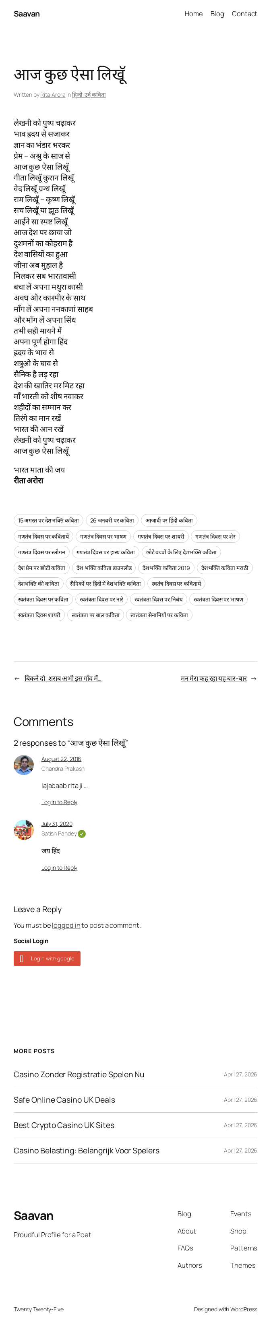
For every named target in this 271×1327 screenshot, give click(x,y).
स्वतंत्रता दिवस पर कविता (43, 599)
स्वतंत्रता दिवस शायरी (39, 615)
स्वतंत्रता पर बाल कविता (96, 615)
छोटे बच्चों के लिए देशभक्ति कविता (181, 552)
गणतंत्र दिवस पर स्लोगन (41, 552)
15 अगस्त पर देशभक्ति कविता (48, 520)
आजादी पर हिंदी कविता (169, 520)
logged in (66, 925)
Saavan (27, 13)
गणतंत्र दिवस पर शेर (215, 536)
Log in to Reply (59, 802)
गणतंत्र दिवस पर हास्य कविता (106, 552)
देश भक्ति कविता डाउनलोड (104, 568)
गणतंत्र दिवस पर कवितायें (43, 536)
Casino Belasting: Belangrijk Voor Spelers (86, 1150)
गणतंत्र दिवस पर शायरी (161, 536)
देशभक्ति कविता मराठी (224, 568)
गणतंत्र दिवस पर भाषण (103, 536)
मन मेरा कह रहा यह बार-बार (213, 678)
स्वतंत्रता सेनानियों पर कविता (159, 615)
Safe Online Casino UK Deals (64, 1099)
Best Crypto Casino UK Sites (64, 1125)
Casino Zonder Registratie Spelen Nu (79, 1074)
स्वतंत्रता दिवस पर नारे (102, 599)
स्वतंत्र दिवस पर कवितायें (176, 583)
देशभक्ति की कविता (38, 583)
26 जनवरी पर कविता (112, 520)
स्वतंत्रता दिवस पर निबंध (158, 599)
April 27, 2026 (241, 1074)
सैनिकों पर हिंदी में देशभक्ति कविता (105, 583)
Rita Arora (52, 94)
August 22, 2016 (61, 759)
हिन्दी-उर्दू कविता (89, 94)
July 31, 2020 (56, 823)
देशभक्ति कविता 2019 (166, 568)
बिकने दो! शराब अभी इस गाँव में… (63, 678)
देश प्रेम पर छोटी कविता (42, 568)
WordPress (243, 1309)
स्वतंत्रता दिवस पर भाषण (218, 599)
